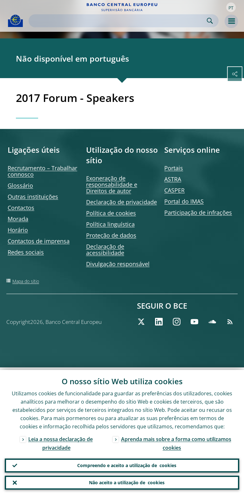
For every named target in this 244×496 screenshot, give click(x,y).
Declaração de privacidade (121, 202)
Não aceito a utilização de (127, 482)
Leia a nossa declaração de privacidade (60, 441)
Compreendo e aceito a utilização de (126, 463)
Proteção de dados (111, 235)
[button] (231, 7)
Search (210, 20)
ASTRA (172, 179)
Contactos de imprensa (39, 241)
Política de (111, 213)
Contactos (21, 207)
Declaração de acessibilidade (105, 250)
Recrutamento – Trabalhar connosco (42, 171)
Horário (18, 230)
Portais (173, 168)
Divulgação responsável (118, 264)
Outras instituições (33, 196)
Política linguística (110, 224)
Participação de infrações (198, 212)
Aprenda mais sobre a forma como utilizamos (176, 441)
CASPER (174, 190)
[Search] (118, 20)
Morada (18, 219)
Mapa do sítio (25, 281)
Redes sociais (26, 252)
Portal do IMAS (184, 201)
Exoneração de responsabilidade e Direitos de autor (111, 184)
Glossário (20, 185)
